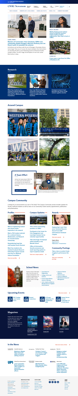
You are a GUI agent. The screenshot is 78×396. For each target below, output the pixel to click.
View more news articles (61, 344)
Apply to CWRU (67, 382)
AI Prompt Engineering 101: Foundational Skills (49, 300)
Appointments (55, 242)
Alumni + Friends (12, 39)
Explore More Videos (21, 190)
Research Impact (29, 7)
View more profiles (14, 258)
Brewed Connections (32, 298)
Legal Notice (10, 388)
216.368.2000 (10, 387)
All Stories (52, 7)
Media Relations (45, 7)
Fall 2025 (61, 331)
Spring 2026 (46, 331)
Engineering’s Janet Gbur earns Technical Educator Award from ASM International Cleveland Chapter (59, 230)
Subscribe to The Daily (38, 386)
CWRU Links (66, 380)
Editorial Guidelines (38, 384)
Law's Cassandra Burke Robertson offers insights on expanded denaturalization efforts (19, 367)
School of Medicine (62, 276)
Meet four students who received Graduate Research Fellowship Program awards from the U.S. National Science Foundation (16, 251)
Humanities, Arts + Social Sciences (27, 10)
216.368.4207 (26, 386)
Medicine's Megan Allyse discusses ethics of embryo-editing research (19, 353)
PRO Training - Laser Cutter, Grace (17, 299)
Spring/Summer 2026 (32, 334)
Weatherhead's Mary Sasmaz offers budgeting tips (41, 365)
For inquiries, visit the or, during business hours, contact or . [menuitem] (25, 384)
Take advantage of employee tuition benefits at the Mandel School (38, 241)
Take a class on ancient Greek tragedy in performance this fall (60, 253)
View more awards (58, 237)
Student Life (53, 56)
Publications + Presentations (59, 243)
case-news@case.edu (24, 387)
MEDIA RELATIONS (25, 379)
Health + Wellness (13, 10)
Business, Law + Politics (42, 10)
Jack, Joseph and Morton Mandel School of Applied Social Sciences (48, 283)
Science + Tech (52, 10)
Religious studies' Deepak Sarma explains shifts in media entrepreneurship (62, 354)
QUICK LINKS (38, 379)
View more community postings (61, 258)
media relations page (24, 383)
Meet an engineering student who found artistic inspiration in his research (16, 228)
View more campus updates (38, 254)
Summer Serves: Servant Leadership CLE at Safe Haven (65, 300)
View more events (64, 293)
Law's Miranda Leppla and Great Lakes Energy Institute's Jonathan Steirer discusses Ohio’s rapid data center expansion (62, 368)
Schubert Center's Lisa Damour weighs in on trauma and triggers (41, 353)
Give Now (66, 384)
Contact (57, 6)
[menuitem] (13, 11)
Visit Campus (67, 385)
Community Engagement (63, 10)
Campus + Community (36, 7)
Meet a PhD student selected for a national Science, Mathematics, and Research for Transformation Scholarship (16, 236)
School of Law (61, 274)
